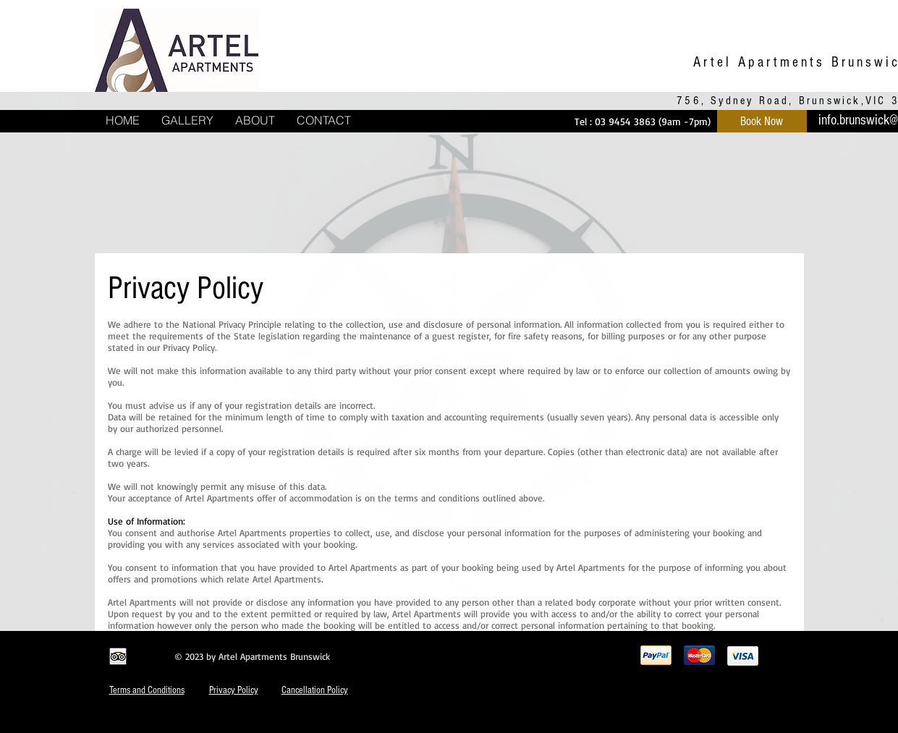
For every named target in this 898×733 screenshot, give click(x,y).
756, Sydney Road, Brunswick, (771, 100)
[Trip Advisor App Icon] (118, 656)
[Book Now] (762, 121)
